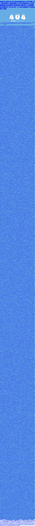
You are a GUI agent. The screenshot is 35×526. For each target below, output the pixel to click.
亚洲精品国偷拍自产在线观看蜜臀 (16, 375)
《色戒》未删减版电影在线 (30, 39)
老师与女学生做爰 (18, 76)
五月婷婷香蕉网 (4, 190)
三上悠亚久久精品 (27, 508)
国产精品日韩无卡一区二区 (17, 308)
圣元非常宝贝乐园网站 (20, 503)
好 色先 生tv (24, 92)
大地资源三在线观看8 (24, 426)
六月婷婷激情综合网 (18, 191)
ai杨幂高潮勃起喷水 (19, 332)
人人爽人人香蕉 (13, 434)
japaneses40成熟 (2, 259)
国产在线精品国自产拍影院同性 (25, 390)
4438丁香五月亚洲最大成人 (16, 473)
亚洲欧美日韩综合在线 (13, 54)
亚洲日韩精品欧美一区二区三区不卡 (24, 222)
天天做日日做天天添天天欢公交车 (28, 45)
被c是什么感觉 (20, 105)
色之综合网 (17, 397)
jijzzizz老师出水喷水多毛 (20, 370)
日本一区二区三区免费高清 (8, 115)
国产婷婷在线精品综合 (15, 174)
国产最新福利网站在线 (28, 160)
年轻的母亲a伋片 (27, 391)
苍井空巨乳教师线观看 (30, 467)
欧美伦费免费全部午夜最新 (22, 68)
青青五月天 (15, 457)
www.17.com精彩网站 (18, 165)
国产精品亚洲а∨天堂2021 (13, 51)
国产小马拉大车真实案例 (9, 500)
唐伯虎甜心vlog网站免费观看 (10, 493)
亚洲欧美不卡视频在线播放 (30, 310)
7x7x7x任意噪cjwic (13, 515)
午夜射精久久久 (8, 109)
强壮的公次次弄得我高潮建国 (26, 375)
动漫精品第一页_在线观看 (8, 240)
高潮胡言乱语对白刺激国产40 (13, 302)
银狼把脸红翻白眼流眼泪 (13, 88)
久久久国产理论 (4, 481)
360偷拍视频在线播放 (31, 119)
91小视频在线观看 (14, 70)
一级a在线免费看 (27, 266)
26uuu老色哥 (14, 49)
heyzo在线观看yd (14, 449)
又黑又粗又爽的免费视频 (28, 118)
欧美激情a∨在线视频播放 (30, 340)
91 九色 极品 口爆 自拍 (30, 243)
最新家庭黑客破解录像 (17, 423)
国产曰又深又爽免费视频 (16, 509)
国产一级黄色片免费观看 (16, 99)
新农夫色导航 (18, 108)
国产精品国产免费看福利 (28, 446)
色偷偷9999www (8, 378)
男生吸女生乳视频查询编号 (24, 318)
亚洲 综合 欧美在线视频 (8, 180)
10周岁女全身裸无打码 (25, 369)
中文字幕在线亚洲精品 (31, 432)
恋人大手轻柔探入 (25, 38)
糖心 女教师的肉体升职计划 (12, 440)
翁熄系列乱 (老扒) (4, 214)
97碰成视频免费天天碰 (23, 81)
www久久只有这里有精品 (21, 411)
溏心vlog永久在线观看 (26, 376)
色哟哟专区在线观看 (31, 65)
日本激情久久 (32, 246)
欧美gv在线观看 (12, 372)
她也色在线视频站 (4, 432)
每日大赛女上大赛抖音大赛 (20, 461)
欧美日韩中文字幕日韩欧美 (16, 129)
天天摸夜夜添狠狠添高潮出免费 (28, 49)
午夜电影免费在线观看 (8, 455)
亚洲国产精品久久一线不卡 (7, 137)
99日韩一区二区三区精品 (26, 299)
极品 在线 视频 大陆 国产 (11, 399)
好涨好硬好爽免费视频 (24, 467)
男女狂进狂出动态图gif (25, 338)
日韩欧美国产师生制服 (13, 268)
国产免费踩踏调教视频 (20, 61)
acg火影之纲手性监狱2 (17, 345)
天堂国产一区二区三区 (20, 394)
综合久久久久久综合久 (20, 470)
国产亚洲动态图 (9, 336)
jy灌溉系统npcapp (21, 422)
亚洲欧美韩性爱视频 (22, 446)
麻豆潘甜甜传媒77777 (10, 385)
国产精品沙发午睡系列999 (6, 65)
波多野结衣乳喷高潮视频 (28, 430)
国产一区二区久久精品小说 (5, 241)
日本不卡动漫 (25, 413)
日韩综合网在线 (32, 401)
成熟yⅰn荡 (20, 297)
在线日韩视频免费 (17, 343)
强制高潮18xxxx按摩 (23, 179)
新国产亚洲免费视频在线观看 (7, 218)
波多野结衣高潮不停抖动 (7, 97)
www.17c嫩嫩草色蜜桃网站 (27, 341)
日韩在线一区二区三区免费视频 (30, 163)
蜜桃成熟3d (7, 357)
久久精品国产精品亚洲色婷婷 (27, 245)
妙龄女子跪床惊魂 (16, 313)
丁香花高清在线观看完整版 (5, 250)
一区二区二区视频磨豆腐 (6, 148)
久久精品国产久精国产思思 (4, 476)
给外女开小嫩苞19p (13, 320)
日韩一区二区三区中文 (18, 133)
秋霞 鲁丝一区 (11, 437)
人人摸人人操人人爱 (8, 445)
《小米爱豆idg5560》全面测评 (18, 325)
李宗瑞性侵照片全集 (18, 381)
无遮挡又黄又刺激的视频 (19, 234)
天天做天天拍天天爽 (21, 471)
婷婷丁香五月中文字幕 (14, 298)
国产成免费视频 (32, 419)
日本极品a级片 (11, 364)
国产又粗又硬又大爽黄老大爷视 (13, 405)
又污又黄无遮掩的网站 (3, 295)
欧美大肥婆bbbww (8, 401)
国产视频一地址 (12, 343)
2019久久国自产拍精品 (9, 441)
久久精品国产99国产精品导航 (14, 446)
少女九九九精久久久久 (23, 84)
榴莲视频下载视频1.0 (19, 240)
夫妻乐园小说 (21, 248)
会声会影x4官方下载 (9, 449)
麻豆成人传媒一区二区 (13, 108)
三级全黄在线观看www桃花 (16, 187)
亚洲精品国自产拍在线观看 (19, 93)
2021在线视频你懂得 (6, 127)
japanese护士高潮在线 (15, 131)
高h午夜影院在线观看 (5, 448)
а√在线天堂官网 (32, 364)
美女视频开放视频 (16, 114)
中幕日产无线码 (14, 157)
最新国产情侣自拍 (24, 183)
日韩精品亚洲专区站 (16, 216)
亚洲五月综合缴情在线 (7, 472)
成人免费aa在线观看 (22, 385)
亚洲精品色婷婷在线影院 (25, 162)
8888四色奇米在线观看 (3, 158)
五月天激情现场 (21, 401)
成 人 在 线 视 (31, 202)
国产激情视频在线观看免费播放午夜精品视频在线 (20, 307)
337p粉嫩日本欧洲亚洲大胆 (26, 325)
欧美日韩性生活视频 (31, 356)
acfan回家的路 (6, 508)
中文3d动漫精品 (28, 484)
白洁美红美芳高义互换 (12, 46)
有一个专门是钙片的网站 (23, 468)
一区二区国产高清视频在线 (8, 471)
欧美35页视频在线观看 (19, 223)
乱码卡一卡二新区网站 (20, 407)
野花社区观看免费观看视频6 (8, 222)
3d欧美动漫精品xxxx (27, 335)
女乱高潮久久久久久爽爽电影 (18, 275)
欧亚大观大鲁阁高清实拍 (21, 126)
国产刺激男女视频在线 (20, 70)
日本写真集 (32, 35)
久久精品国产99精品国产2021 (21, 513)
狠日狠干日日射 (20, 130)
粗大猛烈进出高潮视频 (26, 149)
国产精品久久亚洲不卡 (5, 116)
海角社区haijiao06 (22, 189)
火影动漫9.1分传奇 (7, 313)
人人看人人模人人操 (6, 507)
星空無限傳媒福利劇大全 (23, 373)
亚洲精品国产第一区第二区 (28, 407)
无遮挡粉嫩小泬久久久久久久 (7, 211)
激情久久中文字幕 (10, 337)
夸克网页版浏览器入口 (8, 495)
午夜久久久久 (3, 64)
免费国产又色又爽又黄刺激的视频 (22, 214)
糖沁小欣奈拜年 (5, 98)
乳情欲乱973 (28, 142)
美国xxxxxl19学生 (4, 173)
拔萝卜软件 (28, 121)
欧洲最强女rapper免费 (26, 284)
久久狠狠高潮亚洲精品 (3, 57)
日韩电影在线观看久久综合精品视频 (25, 89)
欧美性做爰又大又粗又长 (15, 33)
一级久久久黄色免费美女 (16, 373)
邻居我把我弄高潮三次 (7, 54)
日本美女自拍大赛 (2, 180)
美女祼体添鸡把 (9, 70)
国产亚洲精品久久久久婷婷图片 (8, 175)
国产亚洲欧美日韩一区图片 (5, 235)
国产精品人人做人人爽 (9, 61)
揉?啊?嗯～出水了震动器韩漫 (10, 191)
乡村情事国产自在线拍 (8, 347)
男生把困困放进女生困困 (23, 206)
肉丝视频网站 (14, 280)
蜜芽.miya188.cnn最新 (15, 253)
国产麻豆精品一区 (31, 308)
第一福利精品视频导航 (7, 439)
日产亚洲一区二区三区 (9, 327)
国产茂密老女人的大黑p (30, 206)
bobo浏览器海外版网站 (18, 270)
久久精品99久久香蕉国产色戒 (6, 456)
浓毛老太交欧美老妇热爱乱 (9, 486)
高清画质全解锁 (17, 492)
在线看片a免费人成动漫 (12, 346)
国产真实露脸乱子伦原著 (13, 456)
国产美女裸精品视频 (21, 374)
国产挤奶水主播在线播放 (16, 432)
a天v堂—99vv (26, 271)
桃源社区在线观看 (18, 46)
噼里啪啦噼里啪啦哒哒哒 (23, 340)
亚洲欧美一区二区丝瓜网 (15, 121)
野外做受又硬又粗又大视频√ (29, 368)
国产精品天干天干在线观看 (19, 399)
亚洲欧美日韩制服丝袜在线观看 (9, 229)
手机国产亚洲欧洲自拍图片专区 (21, 257)
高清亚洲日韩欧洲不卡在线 (14, 389)
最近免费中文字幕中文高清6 (30, 515)
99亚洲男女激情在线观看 (9, 487)
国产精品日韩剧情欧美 (5, 124)
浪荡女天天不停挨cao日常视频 (15, 89)
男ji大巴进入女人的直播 (23, 211)
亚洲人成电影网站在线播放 (13, 241)
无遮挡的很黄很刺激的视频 (27, 348)
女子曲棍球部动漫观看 (30, 309)
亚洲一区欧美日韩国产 (5, 423)
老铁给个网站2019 (15, 126)
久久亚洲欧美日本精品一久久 (18, 284)
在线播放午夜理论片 (21, 282)
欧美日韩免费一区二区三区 (5, 373)
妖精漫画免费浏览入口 (23, 127)
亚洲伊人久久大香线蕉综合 (6, 88)
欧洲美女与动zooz (20, 502)
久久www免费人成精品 (23, 121)
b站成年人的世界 (12, 235)
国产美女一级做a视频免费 (19, 341)
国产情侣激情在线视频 (19, 421)
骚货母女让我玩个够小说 (4, 288)
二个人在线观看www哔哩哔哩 (21, 428)
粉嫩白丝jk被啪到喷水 (23, 494)
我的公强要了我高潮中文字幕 (26, 332)
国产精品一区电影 (24, 165)
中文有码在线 (10, 210)
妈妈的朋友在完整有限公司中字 (5, 159)
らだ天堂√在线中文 (29, 253)
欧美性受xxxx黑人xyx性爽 (12, 197)
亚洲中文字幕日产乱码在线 (5, 125)
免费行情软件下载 (6, 30)
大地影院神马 (20, 162)
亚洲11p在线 (26, 478)
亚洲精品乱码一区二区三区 (29, 435)
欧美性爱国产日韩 (10, 497)
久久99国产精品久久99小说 (17, 384)
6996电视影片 (31, 254)
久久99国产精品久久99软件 (24, 33)
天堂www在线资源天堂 (17, 353)
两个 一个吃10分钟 (13, 146)
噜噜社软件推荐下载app (27, 293)
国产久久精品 (25, 427)
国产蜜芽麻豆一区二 (23, 175)
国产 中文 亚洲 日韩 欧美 (20, 192)
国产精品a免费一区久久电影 (28, 145)
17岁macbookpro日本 (27, 51)
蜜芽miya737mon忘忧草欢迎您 (9, 45)
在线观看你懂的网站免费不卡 (28, 326)
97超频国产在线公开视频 (17, 500)
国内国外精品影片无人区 (5, 277)
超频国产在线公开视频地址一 (21, 443)
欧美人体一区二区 (8, 66)
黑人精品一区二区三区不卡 (24, 99)
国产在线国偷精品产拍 (27, 282)
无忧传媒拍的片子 (11, 256)
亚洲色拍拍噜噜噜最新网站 (14, 62)
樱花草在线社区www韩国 (25, 75)
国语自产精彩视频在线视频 (25, 95)
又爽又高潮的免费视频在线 (24, 438)
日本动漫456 (30, 346)
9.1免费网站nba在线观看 (7, 297)
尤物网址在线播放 (10, 91)
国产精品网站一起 (4, 131)
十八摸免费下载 (22, 430)
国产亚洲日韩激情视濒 (11, 116)
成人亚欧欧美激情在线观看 (20, 519)
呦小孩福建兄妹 (23, 213)
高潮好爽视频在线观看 (25, 158)
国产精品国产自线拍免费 (7, 367)
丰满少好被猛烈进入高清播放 (15, 329)
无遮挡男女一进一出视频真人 (21, 400)
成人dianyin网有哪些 (17, 185)
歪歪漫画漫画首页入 (7, 105)
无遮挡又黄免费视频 (11, 284)
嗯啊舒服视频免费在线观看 (31, 521)
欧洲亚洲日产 (12, 151)
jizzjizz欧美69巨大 (14, 210)
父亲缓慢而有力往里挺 (19, 321)
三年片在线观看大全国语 (8, 82)
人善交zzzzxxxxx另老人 (24, 108)
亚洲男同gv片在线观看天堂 (21, 302)
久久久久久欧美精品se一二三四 (25, 87)
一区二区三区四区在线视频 (18, 489)
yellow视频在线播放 (31, 330)
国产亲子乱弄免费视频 (8, 352)
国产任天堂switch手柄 (10, 480)
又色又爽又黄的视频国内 (26, 319)
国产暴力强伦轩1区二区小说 (11, 57)
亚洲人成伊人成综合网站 (7, 243)
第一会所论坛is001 (10, 369)
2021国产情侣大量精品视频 (16, 132)
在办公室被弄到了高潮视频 (26, 504)
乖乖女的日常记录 (19, 488)
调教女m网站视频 (26, 27)
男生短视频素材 (22, 453)
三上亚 (5, 191)
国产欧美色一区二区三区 (26, 105)
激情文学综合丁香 (12, 159)
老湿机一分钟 (20, 466)
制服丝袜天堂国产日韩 (3, 196)
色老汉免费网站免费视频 (8, 147)
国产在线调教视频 (8, 407)
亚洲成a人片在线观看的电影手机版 (24, 202)
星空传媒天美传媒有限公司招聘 (26, 392)
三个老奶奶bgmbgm (20, 352)
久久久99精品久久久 (31, 271)
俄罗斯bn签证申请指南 (20, 245)
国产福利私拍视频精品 (3, 40)
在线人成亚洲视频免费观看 (20, 418)
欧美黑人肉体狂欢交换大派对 (11, 324)
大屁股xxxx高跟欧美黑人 (15, 468)
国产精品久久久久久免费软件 (16, 221)
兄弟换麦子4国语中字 (12, 217)
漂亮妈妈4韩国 (21, 299)
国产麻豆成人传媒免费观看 (15, 138)
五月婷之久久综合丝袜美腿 (10, 489)
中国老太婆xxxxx (15, 487)
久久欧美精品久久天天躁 (9, 145)
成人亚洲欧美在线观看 (11, 482)
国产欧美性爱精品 (17, 235)
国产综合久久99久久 (3, 354)
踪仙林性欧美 (33, 392)
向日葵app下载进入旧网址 (8, 411)
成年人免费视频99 (3, 79)
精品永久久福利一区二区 (23, 472)
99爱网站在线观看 (20, 419)
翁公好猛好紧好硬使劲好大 (27, 456)
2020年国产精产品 (17, 481)
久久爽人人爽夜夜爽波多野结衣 (22, 86)
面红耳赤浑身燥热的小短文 (12, 192)
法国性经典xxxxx (10, 432)
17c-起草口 (17, 146)
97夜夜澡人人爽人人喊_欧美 (30, 329)
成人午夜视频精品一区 (30, 156)
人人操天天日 (30, 402)
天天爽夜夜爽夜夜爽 (5, 353)
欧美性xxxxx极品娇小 (29, 77)
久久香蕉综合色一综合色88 (10, 481)
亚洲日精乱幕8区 (27, 357)
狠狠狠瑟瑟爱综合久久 (9, 92)
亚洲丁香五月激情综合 (30, 84)
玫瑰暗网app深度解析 (28, 518)
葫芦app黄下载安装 (2, 167)
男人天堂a (1, 164)
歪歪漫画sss (31, 121)
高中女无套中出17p (10, 169)
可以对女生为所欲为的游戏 (5, 380)
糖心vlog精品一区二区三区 (31, 218)
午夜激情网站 (13, 378)
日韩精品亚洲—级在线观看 (16, 429)
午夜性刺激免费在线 (30, 104)
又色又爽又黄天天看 (6, 505)
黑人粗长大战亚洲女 (30, 427)
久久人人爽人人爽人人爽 (29, 114)
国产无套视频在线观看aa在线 (5, 303)
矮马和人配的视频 (16, 494)
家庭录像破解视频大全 (12, 28)
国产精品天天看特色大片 (9, 189)
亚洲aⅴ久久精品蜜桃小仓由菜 (30, 170)
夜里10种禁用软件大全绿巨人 (12, 516)
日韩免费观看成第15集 (30, 212)
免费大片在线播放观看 (3, 207)
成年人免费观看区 (15, 327)
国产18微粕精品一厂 (26, 135)
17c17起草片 (29, 28)
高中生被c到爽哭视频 (27, 401)
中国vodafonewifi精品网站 (4, 67)
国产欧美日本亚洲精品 (25, 78)
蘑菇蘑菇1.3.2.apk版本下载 (15, 32)
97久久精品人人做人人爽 (9, 64)
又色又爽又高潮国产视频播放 (9, 262)
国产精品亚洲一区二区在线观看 (17, 152)
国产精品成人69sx (6, 249)
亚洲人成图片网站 (7, 329)
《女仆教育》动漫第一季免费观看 (28, 102)
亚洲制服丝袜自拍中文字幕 (10, 48)
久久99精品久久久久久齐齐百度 (29, 273)
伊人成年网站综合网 (28, 251)
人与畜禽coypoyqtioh (10, 325)
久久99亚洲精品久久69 (7, 450)
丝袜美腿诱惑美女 (3, 473)
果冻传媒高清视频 (28, 141)
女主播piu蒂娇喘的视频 (10, 477)
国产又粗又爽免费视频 (4, 325)
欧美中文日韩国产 (12, 223)
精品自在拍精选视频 (9, 429)
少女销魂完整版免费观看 (12, 521)
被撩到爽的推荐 (15, 369)
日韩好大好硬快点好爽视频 (23, 292)
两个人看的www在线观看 (10, 246)
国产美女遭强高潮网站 (22, 201)
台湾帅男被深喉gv (19, 521)
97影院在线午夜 (11, 37)
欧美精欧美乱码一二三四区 (30, 428)
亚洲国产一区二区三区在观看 (27, 363)
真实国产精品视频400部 (22, 313)
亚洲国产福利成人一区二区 (17, 262)
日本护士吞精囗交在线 (29, 495)
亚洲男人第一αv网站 (29, 281)
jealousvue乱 (28, 186)
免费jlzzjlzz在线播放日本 (18, 226)
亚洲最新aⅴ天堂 (12, 148)
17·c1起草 (27, 174)
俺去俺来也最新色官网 (10, 185)
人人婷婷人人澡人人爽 (18, 56)
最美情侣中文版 (28, 67)
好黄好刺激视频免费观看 (18, 295)
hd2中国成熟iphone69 (6, 183)
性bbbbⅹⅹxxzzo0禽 (31, 383)
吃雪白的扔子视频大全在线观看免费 (6, 502)
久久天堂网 (26, 519)
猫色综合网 (8, 237)
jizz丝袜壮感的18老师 (31, 338)
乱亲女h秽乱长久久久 (30, 429)
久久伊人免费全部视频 (29, 300)
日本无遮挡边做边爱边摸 (7, 138)
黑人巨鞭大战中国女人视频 (5, 68)
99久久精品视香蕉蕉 (11, 208)
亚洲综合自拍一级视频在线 (8, 228)
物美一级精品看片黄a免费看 (18, 363)
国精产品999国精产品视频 (25, 372)
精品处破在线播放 (5, 278)
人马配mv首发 (30, 311)
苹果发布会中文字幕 (17, 208)
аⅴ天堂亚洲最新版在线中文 (7, 351)
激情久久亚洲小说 (2, 487)
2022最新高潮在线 (26, 197)
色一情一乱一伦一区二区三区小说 (15, 65)
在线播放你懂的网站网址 (10, 383)
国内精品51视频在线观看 (7, 320)
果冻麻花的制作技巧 (24, 56)
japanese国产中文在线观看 (27, 146)
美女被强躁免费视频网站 (22, 67)
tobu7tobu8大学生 (25, 516)
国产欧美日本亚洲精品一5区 (28, 303)
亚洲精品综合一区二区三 (21, 35)
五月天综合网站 (9, 131)
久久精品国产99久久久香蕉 (11, 492)
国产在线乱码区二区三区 (9, 299)
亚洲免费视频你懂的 (4, 336)
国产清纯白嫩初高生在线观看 (11, 341)
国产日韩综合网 (6, 201)
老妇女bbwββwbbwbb (24, 345)
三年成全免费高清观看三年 (30, 216)
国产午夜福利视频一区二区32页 (24, 486)
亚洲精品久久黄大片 (19, 319)
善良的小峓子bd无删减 (29, 126)
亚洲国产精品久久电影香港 (17, 386)
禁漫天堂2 (29, 416)
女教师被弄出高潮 (5, 29)
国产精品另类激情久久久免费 (6, 89)
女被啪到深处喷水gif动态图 (27, 219)
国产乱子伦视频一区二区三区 (26, 200)
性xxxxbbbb (27, 313)
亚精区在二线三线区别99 (19, 427)
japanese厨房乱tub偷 (31, 100)
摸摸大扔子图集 (19, 495)
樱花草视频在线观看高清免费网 (18, 229)
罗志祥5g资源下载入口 (16, 207)
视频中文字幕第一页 (12, 113)
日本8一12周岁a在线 (8, 340)
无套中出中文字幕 (15, 266)
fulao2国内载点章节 (20, 456)
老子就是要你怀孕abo (21, 493)
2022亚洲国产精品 (18, 459)
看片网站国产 (2, 331)
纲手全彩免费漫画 (16, 37)
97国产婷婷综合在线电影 (8, 187)
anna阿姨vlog (30, 477)
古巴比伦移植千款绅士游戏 (9, 460)
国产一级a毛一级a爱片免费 (18, 482)
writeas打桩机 (25, 510)
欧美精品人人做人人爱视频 (12, 143)
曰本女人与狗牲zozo (8, 348)
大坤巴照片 (2, 363)
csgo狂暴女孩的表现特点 (18, 113)
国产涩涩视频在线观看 (14, 106)
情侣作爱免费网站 (6, 256)
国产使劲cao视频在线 (5, 60)
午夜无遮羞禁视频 (9, 190)
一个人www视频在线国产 (7, 174)
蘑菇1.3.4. (24, 142)
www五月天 (32, 399)
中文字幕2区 (30, 511)
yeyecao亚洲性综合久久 (5, 273)
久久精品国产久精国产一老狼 (24, 481)
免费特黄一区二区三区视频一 (15, 297)
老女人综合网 (12, 272)
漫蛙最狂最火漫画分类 (25, 272)
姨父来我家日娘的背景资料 (20, 49)
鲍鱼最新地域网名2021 (11, 288)
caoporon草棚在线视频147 (16, 175)
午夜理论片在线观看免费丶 (6, 223)
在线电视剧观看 (29, 168)
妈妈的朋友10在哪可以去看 (24, 129)
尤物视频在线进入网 (9, 400)
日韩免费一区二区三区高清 (6, 326)
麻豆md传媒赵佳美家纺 (17, 203)
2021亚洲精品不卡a (32, 488)
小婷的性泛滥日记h (9, 132)
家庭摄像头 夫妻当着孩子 (15, 367)
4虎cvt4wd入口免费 (21, 232)
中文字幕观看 (17, 511)
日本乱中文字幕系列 (17, 444)
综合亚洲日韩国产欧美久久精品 (25, 396)
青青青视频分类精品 (13, 315)
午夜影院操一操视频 (13, 439)
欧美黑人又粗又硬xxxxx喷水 (28, 64)
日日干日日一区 (17, 48)
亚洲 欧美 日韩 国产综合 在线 (30, 259)
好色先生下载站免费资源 (28, 167)
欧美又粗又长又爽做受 (5, 71)
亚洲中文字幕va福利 (12, 289)
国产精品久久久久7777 (19, 289)
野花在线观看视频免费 (21, 88)
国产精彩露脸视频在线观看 (6, 205)
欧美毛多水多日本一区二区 (22, 483)
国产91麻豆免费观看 (25, 316)
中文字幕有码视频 (13, 418)
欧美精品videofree (26, 70)
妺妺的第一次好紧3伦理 (25, 488)
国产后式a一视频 (16, 136)
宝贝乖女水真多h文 (30, 191)
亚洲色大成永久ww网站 (3, 370)
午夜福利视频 (29, 221)
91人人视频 (22, 499)
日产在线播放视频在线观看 (14, 265)
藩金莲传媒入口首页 (24, 381)
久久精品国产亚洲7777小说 (6, 264)
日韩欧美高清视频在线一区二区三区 (16, 75)
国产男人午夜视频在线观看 (13, 498)
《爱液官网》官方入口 (13, 519)
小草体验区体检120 (18, 159)
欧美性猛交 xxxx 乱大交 (29, 459)
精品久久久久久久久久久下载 (15, 472)
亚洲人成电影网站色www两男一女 (8, 457)
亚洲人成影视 (18, 84)
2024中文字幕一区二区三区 (29, 106)
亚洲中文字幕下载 (24, 226)
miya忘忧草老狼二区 (6, 84)
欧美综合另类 (19, 160)
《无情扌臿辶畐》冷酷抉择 (5, 108)
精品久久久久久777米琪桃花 (6, 178)
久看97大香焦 (7, 142)
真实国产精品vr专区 (12, 238)
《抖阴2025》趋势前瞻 (3, 56)
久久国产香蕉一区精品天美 (8, 221)
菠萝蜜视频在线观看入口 (23, 492)
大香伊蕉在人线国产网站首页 (8, 99)
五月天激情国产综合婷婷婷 (26, 476)
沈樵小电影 (4, 500)
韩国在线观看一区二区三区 (31, 345)
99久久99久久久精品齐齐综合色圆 (9, 368)
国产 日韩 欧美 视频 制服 (23, 48)
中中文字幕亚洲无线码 (10, 196)
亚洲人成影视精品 (4, 308)
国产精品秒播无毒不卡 (13, 503)
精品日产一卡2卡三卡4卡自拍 (29, 513)
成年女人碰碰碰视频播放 (22, 417)
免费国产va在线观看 (15, 228)
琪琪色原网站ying (18, 28)
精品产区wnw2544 (20, 261)
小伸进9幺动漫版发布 (21, 241)
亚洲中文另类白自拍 (22, 140)
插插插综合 (25, 502)
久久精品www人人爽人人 (14, 330)
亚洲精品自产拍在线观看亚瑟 (23, 180)
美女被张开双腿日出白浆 (28, 60)
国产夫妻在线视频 (29, 48)
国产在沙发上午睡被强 (17, 119)
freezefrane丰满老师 (18, 116)
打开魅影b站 (2, 433)
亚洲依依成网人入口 (14, 352)
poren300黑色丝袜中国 (3, 272)
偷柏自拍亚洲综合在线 (25, 475)
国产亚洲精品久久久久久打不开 (21, 156)
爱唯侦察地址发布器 (27, 192)
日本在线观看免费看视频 (15, 336)
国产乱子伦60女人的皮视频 (7, 164)
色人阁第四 (13, 186)
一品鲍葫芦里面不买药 (31, 381)
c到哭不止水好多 (30, 99)
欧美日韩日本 (24, 495)
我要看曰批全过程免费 (11, 524)
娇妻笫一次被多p (3, 154)
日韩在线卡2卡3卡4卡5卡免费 (16, 163)
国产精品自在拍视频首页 (24, 230)
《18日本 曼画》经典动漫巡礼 (23, 331)
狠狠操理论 (1, 439)
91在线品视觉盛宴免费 (5, 283)
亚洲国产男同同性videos (13, 303)
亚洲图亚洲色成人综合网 (27, 365)
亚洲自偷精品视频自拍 (28, 172)
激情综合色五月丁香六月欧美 (10, 167)
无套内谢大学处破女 (11, 499)
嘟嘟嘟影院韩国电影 (17, 402)
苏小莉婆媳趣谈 (3, 111)
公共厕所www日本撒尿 (17, 151)
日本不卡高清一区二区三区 (6, 257)
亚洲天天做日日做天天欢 (17, 43)
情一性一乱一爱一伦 (14, 445)
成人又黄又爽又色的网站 (6, 413)
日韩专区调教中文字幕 (27, 136)
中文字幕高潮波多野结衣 (20, 303)
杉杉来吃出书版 (4, 109)
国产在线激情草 (26, 147)
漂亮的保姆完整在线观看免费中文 (24, 94)
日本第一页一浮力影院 (13, 443)
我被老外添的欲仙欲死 (16, 354)
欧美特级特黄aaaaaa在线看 (20, 197)
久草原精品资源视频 (16, 385)
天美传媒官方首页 (6, 461)
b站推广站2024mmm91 (30, 450)
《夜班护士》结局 (4, 477)
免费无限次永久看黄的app (10, 213)
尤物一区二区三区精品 (31, 316)
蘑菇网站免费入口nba (9, 95)
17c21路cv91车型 (20, 178)
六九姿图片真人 (26, 330)
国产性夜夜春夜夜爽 (21, 228)
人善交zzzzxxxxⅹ (21, 451)
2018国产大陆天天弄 (22, 37)
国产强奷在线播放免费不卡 (18, 250)
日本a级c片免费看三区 (16, 72)
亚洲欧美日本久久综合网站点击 (21, 168)
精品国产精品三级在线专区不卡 (12, 120)
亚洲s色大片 (18, 143)
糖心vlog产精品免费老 (31, 38)
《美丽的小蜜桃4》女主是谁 (18, 110)
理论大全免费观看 (22, 118)
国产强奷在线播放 (17, 73)
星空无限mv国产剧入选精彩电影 (10, 239)
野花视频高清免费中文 (11, 133)
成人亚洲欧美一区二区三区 (31, 211)
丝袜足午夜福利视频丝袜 (22, 281)
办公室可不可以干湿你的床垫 (17, 392)
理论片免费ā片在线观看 (17, 213)
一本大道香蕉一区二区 (3, 212)
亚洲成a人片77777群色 (16, 196)
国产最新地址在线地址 (15, 465)
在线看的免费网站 (10, 365)
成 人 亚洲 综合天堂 (23, 173)
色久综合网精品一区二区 (11, 93)
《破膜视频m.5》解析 (8, 434)
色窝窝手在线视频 (27, 35)
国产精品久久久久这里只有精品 (21, 294)
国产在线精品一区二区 (5, 335)
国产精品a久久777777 (14, 251)
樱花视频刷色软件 (19, 157)
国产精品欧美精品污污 (12, 184)
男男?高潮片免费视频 (25, 250)
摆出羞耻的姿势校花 (18, 256)
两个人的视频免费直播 (8, 59)
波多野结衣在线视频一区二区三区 (11, 478)
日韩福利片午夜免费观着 (21, 266)
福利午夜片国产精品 (9, 426)
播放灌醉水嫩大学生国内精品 (26, 176)
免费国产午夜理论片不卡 (12, 219)
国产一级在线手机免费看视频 (6, 75)
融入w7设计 (15, 365)
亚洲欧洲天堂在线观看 (22, 216)
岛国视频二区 (5, 524)
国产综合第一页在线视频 (23, 72)
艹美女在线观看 (6, 38)
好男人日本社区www (25, 55)
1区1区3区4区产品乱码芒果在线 (8, 433)
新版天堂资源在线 (4, 170)
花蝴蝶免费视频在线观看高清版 (6, 322)
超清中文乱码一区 (22, 484)
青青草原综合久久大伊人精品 (22, 199)
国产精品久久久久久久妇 (18, 200)
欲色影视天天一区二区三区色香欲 (19, 304)
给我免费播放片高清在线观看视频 (25, 143)
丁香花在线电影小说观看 (6, 518)
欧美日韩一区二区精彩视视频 (4, 102)
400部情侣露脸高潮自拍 (22, 122)
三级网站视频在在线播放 (5, 521)
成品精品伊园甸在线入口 (27, 471)
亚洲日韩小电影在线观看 (4, 133)
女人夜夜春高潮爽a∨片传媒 (30, 491)
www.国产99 (21, 335)
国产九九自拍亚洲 (27, 103)
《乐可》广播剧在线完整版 (10, 275)
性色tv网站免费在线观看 (3, 435)
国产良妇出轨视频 (5, 440)
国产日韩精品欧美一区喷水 (13, 412)
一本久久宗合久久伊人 (31, 195)
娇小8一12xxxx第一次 (5, 52)
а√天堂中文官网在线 (30, 183)
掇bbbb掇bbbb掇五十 (9, 121)
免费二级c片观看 (29, 405)
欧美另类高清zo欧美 (9, 484)
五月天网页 (3, 483)
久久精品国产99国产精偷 (14, 450)
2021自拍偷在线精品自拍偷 (18, 50)
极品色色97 (10, 373)
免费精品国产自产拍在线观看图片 (27, 120)
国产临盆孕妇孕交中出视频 (14, 300)
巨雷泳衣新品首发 (25, 100)
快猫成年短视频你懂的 (23, 276)
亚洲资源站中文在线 (31, 291)
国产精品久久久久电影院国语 (23, 460)
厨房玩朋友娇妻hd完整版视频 (14, 395)
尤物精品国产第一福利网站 (11, 234)
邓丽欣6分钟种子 (14, 245)
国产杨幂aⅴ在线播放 (28, 380)
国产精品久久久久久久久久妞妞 (20, 30)
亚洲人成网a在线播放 (6, 364)
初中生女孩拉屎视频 (27, 370)
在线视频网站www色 (13, 84)
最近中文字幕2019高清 (5, 422)
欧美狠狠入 (24, 457)
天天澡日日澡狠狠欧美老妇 (24, 337)
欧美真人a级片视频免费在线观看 (11, 379)
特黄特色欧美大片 (26, 229)
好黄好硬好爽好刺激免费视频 (26, 464)
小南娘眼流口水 (18, 434)
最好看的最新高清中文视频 (10, 119)
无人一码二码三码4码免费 (28, 498)
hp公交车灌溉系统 (21, 293)
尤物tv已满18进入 (25, 111)
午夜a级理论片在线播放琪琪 (18, 272)
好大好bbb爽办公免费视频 (15, 190)
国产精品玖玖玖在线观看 (15, 430)
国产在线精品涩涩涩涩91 (7, 465)
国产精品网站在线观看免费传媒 (18, 233)
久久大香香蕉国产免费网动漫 (16, 81)
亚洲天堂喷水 (3, 95)
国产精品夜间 (22, 511)
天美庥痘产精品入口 (30, 81)
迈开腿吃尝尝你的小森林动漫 (12, 160)
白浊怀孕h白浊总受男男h (3, 120)
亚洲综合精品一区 (31, 233)
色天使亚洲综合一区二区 (21, 194)
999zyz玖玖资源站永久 (27, 399)
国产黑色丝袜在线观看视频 (20, 271)
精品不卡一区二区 (7, 470)
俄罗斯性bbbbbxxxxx (23, 235)
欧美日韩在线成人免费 (9, 83)
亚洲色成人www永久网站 (11, 310)
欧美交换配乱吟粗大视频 (20, 283)
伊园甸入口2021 (11, 71)
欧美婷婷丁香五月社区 (7, 416)
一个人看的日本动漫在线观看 (28, 34)
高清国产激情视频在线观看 (6, 224)
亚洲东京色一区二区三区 (14, 374)
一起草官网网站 (14, 77)
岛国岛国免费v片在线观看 (8, 509)
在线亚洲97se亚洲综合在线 (7, 199)
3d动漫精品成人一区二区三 (4, 516)
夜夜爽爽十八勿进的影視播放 (24, 154)
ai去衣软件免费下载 (8, 163)
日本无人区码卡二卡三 (20, 125)
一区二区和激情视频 (27, 493)
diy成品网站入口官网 (9, 55)
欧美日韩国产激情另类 (4, 482)
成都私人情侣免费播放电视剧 (11, 181)
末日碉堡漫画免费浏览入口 (12, 283)
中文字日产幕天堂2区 (5, 345)
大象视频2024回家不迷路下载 (14, 68)
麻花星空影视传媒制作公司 (11, 356)
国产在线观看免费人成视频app (18, 102)
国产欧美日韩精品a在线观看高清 (21, 286)
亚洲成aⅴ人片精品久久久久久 (16, 95)
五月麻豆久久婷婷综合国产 (13, 273)
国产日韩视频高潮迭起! (3, 402)
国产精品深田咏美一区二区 (24, 497)
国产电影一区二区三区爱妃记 (12, 156)
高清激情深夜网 (25, 322)
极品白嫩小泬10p (12, 200)
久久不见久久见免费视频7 (16, 455)
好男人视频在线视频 (14, 176)
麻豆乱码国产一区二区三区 (7, 342)
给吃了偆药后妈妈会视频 (27, 181)
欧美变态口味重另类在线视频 (29, 232)
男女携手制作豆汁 (31, 133)
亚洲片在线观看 (29, 292)
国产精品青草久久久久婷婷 (28, 82)
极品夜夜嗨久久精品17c (3, 165)
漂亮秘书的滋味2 (21, 136)
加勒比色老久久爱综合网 (28, 395)
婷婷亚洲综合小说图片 (27, 439)
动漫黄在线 (21, 100)
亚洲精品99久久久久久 (10, 260)
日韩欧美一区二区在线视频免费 (22, 109)
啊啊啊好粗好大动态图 (30, 257)
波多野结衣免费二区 (4, 421)
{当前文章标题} (5, 24)
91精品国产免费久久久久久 (20, 507)
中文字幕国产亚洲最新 (21, 342)
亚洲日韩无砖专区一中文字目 (22, 405)
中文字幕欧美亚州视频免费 (15, 211)
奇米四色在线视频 (20, 348)
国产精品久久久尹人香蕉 (30, 72)
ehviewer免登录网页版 (27, 29)
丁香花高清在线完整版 (14, 282)
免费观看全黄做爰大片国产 (27, 255)
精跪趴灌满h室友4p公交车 (5, 238)
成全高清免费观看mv (28, 374)
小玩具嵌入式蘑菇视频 (19, 255)
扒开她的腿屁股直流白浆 (12, 448)
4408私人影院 (32, 493)
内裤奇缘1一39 (27, 131)
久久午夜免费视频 (25, 249)
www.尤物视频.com (9, 430)
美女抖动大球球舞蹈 (22, 329)
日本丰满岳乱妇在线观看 (20, 439)
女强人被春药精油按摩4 (7, 459)
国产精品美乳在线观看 (13, 470)
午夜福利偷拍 (21, 413)
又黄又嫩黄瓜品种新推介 (15, 222)
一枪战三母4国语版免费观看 (12, 230)
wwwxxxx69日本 (2, 498)
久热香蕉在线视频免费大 (24, 416)
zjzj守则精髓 (12, 408)
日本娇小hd (23, 83)
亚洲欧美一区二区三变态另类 (23, 66)
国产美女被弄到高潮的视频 (28, 239)
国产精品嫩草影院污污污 (16, 82)
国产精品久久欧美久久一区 (23, 349)
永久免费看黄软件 (31, 423)
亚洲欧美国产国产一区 (23, 184)
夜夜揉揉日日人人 (23, 310)
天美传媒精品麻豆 (28, 227)
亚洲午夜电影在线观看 (15, 202)
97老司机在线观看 (6, 314)
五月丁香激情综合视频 (30, 524)
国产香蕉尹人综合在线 (28, 83)
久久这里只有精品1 (16, 362)
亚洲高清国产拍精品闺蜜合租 (11, 427)
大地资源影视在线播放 (7, 406)
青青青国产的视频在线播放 (18, 78)
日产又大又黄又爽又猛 (21, 406)
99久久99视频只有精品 (16, 337)
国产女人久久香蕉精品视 (24, 423)
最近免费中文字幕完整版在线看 (5, 515)
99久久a (28, 331)
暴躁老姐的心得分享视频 (10, 402)
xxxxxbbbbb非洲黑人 (14, 351)
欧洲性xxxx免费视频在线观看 (19, 45)
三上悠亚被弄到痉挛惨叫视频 (26, 50)
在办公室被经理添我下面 (28, 462)
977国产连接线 (2, 416)
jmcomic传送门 (14, 397)
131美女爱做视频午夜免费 (28, 453)
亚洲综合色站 (6, 192)
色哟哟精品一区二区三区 (27, 268)
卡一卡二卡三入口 (26, 57)
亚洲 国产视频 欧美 (6, 412)
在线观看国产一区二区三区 (30, 184)
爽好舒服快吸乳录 (13, 424)
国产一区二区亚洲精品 (24, 98)
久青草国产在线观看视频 (25, 466)
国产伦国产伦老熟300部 (16, 92)
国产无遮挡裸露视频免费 (21, 327)
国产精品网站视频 (21, 64)
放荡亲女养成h (23, 368)
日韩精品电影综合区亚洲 (24, 151)
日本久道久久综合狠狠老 (16, 276)
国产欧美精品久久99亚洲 (26, 157)
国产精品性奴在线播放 (29, 201)
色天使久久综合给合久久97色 (8, 417)
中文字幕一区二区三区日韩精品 (21, 305)
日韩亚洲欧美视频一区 (30, 175)
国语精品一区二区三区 (17, 87)
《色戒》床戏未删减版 (8, 525)
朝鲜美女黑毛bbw (6, 184)
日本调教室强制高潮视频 (12, 380)
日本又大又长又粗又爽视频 (15, 491)
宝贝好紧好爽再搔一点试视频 (26, 270)
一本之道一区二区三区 (8, 172)
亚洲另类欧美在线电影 (24, 514)
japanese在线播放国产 (26, 217)
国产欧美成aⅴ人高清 (14, 286)
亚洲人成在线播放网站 (5, 143)
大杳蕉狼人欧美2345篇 (19, 322)
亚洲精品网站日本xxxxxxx (16, 453)
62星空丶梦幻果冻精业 (25, 133)
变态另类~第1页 (8, 424)
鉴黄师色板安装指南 (29, 286)
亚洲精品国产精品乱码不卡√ (26, 364)
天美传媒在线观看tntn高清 (10, 79)
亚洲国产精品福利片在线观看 (21, 170)
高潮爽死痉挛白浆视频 (7, 146)
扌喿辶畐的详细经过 (19, 476)
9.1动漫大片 (11, 313)
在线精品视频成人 (19, 176)
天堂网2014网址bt (11, 124)
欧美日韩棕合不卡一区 (19, 356)
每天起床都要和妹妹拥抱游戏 (21, 44)
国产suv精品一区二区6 (7, 176)
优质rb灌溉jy (6, 91)
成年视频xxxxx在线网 (16, 433)
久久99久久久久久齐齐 (14, 97)
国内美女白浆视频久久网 (12, 454)
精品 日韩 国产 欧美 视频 (24, 224)
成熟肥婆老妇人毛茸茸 (12, 505)
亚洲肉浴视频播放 (11, 136)
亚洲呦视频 (15, 466)
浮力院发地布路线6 (25, 238)
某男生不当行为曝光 (11, 201)
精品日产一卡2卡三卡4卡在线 (28, 41)
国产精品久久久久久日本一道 (30, 164)
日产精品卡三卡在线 (7, 122)
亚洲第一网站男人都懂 (24, 28)
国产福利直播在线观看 (20, 365)
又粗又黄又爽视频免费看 (11, 291)
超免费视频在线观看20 (8, 202)
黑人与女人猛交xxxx (14, 137)
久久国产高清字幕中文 (27, 440)
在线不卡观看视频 (25, 52)
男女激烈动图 (8, 311)
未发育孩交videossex (8, 32)
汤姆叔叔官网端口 (4, 118)
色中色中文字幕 (21, 362)
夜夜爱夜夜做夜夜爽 (24, 159)
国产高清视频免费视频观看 (9, 152)
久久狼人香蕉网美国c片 (7, 462)
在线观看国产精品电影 (27, 125)
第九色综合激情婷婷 (9, 34)
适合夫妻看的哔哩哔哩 (21, 172)
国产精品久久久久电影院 (23, 444)
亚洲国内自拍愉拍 (2, 219)
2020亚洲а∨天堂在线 (25, 287)
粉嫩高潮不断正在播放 (22, 114)
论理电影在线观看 (31, 152)
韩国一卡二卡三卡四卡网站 (5, 293)
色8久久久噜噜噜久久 (15, 417)
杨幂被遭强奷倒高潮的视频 (13, 277)
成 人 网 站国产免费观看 (30, 91)
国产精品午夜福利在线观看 (14, 331)
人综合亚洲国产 (21, 34)
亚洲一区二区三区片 (15, 180)
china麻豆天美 (20, 137)
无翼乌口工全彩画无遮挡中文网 (20, 518)
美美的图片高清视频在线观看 (21, 227)
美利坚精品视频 (15, 145)
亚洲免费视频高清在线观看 (15, 391)
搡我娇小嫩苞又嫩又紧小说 (18, 111)
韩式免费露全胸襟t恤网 (6, 513)
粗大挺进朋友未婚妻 (27, 265)
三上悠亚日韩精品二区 (3, 385)
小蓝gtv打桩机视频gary (30, 109)
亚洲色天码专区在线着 (10, 464)
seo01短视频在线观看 (10, 110)
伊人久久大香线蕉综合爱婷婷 (30, 465)
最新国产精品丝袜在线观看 (19, 288)
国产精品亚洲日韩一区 (7, 251)
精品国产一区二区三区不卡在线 (24, 455)
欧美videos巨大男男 (15, 299)
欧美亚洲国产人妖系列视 (4, 197)
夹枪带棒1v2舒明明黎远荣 (4, 270)
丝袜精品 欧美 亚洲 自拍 (22, 237)
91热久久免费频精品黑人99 (20, 478)
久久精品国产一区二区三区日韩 (16, 338)
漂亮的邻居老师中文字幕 (21, 210)
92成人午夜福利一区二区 (30, 408)
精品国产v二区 (29, 358)
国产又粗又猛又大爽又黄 (10, 466)
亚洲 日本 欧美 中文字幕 (14, 406)
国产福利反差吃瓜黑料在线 (11, 56)
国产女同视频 (7, 405)
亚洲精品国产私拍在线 (16, 292)
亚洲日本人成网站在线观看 (27, 248)
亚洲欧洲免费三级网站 (4, 332)
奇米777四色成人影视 (5, 194)
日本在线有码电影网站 (16, 441)
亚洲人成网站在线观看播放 (12, 508)
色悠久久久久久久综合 (5, 321)
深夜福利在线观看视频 (27, 449)
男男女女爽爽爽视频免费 (17, 383)
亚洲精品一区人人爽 (30, 509)
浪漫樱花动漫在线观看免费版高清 (26, 76)
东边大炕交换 (14, 271)
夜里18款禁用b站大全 (12, 381)
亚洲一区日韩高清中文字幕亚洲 (10, 511)
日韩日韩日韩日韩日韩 (19, 212)
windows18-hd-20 (24, 521)
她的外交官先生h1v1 (30, 492)
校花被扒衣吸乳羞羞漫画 (31, 260)
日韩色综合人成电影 (15, 483)
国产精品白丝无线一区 (17, 91)
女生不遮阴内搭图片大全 (14, 199)
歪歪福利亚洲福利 (17, 310)
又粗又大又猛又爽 (6, 28)
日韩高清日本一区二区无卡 (22, 300)
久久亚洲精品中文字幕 (31, 56)
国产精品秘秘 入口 (30, 337)
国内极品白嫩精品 (31, 384)
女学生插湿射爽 (16, 167)
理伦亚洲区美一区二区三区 (4, 73)
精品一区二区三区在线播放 (26, 240)
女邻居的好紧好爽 (22, 347)
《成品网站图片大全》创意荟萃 (19, 239)
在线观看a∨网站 (9, 438)
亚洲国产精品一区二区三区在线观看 (26, 116)
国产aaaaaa (8, 272)
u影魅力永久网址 (6, 302)
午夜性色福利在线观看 (9, 354)
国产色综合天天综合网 (4, 337)
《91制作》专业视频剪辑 (10, 514)
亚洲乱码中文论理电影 (12, 321)
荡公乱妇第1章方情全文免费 (19, 378)
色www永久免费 (14, 61)
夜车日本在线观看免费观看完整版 (14, 127)
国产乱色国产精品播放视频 (22, 450)
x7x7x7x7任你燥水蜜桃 (26, 113)
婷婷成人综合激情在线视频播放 (12, 214)
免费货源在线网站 (19, 120)
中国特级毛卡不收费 (11, 467)
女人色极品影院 (21, 367)
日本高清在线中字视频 (30, 510)
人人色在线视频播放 (15, 60)
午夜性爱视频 (25, 186)
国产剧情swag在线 (9, 468)
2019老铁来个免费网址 (21, 115)
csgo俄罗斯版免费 (28, 122)
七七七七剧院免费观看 (3, 466)
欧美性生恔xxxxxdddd (30, 349)
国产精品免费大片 (9, 473)
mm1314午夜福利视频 (3, 491)
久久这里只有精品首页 (14, 342)
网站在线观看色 (6, 136)
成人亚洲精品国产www (16, 153)
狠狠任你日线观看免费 (12, 30)
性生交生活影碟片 (24, 487)
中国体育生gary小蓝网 (27, 304)
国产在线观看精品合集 (19, 424)
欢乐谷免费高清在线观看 (28, 385)
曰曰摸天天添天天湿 (13, 510)
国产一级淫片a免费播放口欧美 (26, 297)
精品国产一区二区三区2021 (22, 465)
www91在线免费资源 (24, 358)
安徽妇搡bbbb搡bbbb (20, 254)
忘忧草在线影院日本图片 (10, 444)
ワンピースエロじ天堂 (9, 309)
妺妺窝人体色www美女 (20, 41)
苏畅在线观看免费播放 (3, 522)
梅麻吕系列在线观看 (10, 384)
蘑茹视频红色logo (29, 483)
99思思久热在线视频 (16, 486)
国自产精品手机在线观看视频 (27, 288)
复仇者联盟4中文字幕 (21, 145)
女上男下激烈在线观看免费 (25, 246)
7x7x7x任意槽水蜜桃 (29, 443)
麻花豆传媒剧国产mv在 (5, 76)
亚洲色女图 (7, 219)
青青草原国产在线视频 (11, 73)
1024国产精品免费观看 (23, 185)
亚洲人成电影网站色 (29, 264)
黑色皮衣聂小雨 (25, 311)
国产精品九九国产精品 (30, 62)
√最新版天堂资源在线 (31, 497)
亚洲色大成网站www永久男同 (8, 216)
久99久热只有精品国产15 (7, 375)
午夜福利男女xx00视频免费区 (19, 57)
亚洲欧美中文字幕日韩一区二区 (27, 275)
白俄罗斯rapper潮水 (25, 234)
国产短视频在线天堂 (24, 434)
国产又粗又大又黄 (6, 27)
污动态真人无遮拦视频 (10, 173)
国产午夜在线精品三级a (13, 149)
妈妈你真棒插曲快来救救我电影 (21, 298)
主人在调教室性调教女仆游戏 (30, 353)
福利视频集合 (9, 286)
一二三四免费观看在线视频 (21, 54)
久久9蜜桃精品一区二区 (7, 403)
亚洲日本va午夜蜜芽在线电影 (4, 346)
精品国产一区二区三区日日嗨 (5, 227)
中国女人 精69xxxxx (31, 475)
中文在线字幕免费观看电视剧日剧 (12, 170)
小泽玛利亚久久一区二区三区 (10, 316)
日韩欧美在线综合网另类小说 (18, 408)
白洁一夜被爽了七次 (26, 421)
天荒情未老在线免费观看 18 (29, 30)
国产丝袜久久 (9, 370)
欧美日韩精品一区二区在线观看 (6, 394)
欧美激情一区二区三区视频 (9, 87)
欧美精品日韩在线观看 (3, 132)
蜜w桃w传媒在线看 (14, 103)
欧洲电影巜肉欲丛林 (11, 278)
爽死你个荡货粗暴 (20, 445)
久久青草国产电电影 (10, 207)
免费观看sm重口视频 (27, 499)
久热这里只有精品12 (28, 210)
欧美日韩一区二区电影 (28, 412)
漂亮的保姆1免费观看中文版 (11, 165)
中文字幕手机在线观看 (4, 520)
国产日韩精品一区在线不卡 (8, 49)
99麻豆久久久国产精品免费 (14, 130)
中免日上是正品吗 (11, 102)
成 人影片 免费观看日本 (16, 179)
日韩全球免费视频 (23, 437)
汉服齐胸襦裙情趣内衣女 (6, 395)
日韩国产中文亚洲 (8, 282)
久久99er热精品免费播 (17, 260)
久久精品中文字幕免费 (25, 383)
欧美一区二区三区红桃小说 (24, 73)
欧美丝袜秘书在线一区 (3, 70)
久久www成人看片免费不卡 (24, 207)
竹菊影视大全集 (3, 239)
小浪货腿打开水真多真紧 (22, 174)
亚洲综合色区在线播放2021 (30, 92)
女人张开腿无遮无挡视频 (17, 504)
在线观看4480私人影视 (7, 300)
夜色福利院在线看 (18, 291)
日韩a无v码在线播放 (25, 40)
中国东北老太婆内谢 (17, 499)
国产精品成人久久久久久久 (9, 203)
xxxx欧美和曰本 (14, 147)
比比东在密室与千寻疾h (5, 51)
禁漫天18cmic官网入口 (23, 91)
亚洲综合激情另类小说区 (12, 461)
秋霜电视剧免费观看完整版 (13, 419)
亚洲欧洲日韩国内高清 (27, 97)
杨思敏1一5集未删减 (20, 457)
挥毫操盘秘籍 (7, 217)
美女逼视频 (12, 164)
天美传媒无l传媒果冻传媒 (22, 39)
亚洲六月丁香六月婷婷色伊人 (16, 426)
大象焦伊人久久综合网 (17, 368)
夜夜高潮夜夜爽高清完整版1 (12, 488)
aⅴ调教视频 (8, 343)
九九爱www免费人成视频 (20, 27)
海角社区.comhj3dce (26, 505)
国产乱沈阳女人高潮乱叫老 (14, 105)
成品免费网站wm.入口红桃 (6, 106)
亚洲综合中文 (24, 262)
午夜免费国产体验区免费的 (10, 43)
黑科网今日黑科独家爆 (10, 114)
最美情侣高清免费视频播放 (14, 326)
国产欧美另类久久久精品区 (12, 332)
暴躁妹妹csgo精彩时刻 (27, 352)
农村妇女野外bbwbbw (15, 348)
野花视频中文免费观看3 (23, 309)
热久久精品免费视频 (9, 33)
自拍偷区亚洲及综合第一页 (9, 392)
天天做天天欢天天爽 (24, 221)
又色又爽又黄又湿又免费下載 (18, 71)
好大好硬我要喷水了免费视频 (12, 248)
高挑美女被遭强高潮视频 (29, 389)
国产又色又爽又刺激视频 (26, 289)
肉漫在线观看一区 (14, 141)
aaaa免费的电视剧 (23, 353)
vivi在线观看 (19, 369)
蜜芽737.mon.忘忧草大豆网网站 (6, 319)
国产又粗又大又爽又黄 (17, 169)
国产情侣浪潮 (19, 230)
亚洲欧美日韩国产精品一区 (22, 253)
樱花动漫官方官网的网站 (9, 153)
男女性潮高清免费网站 (4, 135)
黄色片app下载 (7, 498)
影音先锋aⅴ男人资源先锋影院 (25, 203)
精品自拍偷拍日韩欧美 (14, 168)
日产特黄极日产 (12, 224)
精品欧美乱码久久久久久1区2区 (27, 71)
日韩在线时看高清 (27, 320)
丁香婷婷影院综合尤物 (12, 270)
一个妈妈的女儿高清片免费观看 (9, 304)
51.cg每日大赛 (8, 491)
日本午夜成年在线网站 (8, 129)
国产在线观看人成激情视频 (4, 365)
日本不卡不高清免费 (18, 224)
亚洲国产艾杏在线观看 (20, 449)
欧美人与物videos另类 (25, 244)
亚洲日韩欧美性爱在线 (8, 141)
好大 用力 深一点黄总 (32, 224)
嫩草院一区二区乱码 (12, 314)
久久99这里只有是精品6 (19, 135)
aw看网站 (32, 168)
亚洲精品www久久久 (5, 376)
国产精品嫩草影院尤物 (6, 149)
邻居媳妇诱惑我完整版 (14, 172)
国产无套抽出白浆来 (14, 394)
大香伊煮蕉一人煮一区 (8, 195)
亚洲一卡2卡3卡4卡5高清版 (24, 278)
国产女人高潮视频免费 (14, 162)
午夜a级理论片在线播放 (28, 37)
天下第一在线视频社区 (19, 287)
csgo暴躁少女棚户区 (3, 309)
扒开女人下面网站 (21, 265)
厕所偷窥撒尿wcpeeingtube (20, 320)
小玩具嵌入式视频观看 (25, 314)
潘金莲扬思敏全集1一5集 (24, 65)
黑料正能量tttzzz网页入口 (4, 437)
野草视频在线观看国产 (13, 183)
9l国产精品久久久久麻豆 (24, 195)
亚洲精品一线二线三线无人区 (26, 137)
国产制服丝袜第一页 (22, 336)
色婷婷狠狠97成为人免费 (8, 104)
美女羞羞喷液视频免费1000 (4, 399)
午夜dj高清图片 (10, 362)
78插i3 (11, 186)
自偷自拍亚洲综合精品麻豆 (11, 118)
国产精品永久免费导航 (10, 39)
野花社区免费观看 (15, 115)
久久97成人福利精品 (32, 486)
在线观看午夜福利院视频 (30, 359)
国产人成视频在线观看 (25, 489)
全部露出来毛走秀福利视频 (30, 127)
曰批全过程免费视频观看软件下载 (14, 422)
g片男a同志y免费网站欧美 (28, 54)
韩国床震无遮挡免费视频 (23, 104)
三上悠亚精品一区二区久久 (4, 497)
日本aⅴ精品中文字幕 (17, 467)
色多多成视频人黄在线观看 (15, 403)
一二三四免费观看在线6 (27, 93)
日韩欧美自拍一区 (17, 267)
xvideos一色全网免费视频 (29, 386)
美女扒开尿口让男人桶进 (8, 483)
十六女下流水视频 (12, 287)
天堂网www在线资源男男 (25, 384)
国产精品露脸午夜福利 (14, 254)
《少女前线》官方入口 (24, 260)
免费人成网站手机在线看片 (12, 52)
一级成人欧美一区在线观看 (24, 132)
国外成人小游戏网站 (25, 46)
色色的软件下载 (5, 210)
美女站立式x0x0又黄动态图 (28, 418)
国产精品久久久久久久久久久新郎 (13, 67)
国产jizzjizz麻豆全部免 (11, 98)
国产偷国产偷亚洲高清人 (17, 480)
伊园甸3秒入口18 (8, 410)
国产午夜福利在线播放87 (17, 396)
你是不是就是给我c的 (25, 110)
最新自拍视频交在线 (9, 338)
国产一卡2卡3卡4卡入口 (7, 298)
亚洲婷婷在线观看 (32, 131)
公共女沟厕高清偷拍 (7, 140)
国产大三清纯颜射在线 (22, 410)
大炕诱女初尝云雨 (6, 519)
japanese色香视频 (24, 524)
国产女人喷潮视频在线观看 (24, 432)
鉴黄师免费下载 (22, 82)
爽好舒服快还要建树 (7, 446)
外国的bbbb (22, 160)
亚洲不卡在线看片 (22, 435)
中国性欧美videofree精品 (13, 205)
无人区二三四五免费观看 (3, 234)
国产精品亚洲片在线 (30, 148)
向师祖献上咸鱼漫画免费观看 (9, 259)
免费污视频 (11, 451)
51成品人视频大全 (6, 289)
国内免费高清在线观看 (19, 142)
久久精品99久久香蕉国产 (15, 218)
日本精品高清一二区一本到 (28, 503)
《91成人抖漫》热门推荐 (24, 267)
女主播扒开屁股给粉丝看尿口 (24, 138)
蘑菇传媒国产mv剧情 (31, 369)
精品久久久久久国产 (14, 40)
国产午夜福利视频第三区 (18, 372)
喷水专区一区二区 (10, 335)
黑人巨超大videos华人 (8, 77)
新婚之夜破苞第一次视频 (4, 230)
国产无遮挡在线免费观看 (17, 259)
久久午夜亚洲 (2, 99)
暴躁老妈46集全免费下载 (4, 362)
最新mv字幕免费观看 (28, 410)
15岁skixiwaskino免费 (17, 173)
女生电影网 (24, 515)
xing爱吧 (16, 261)
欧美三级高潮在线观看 (16, 154)
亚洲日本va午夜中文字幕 (20, 440)
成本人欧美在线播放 (4, 266)
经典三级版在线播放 (14, 305)
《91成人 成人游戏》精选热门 (11, 212)
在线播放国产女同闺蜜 (13, 507)
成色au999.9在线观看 (27, 461)
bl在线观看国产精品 (21, 330)
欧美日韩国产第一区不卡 (7, 245)
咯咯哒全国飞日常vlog (31, 159)
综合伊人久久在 (4, 480)
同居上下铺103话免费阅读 (14, 178)
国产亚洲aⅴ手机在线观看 (27, 261)
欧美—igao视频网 (30, 111)
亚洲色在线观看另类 (22, 167)
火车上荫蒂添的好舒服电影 (5, 186)
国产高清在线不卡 (24, 324)
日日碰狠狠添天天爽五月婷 (24, 169)
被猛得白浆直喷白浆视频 (11, 29)
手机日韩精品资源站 (23, 343)
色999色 (21, 92)
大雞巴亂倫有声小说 (21, 326)
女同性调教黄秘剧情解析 (17, 246)
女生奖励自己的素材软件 (28, 347)
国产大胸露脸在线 (13, 370)
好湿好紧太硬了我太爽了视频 (4, 44)
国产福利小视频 (32, 157)
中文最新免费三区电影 (11, 475)
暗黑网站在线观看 (3, 316)
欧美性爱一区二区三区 (27, 470)
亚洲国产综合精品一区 (16, 189)
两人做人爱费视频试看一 (28, 194)
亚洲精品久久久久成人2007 (16, 484)
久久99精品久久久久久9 (27, 367)
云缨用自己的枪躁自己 (13, 142)
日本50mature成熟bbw (32, 438)
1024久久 (9, 330)
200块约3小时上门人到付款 (18, 244)
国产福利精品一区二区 (15, 502)
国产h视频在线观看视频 (31, 43)
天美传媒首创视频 (15, 64)
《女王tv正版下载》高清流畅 (15, 340)
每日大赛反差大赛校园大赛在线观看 (25, 433)
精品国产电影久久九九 (24, 191)
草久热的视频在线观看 (3, 341)
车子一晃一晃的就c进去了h (21, 412)
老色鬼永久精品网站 (15, 411)
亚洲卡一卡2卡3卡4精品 (24, 280)
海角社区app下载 (23, 386)
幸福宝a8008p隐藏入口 (14, 109)
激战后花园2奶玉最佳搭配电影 (25, 480)
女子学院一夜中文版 (25, 43)
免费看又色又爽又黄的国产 (8, 276)
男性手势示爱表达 (32, 178)
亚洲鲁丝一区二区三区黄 (4, 156)
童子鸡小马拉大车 (12, 518)
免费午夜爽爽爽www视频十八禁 (29, 351)
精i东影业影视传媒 (11, 249)
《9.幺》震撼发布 (19, 40)
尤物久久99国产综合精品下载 (30, 294)
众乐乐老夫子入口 (22, 163)
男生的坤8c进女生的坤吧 (6, 62)
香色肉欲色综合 (4, 237)
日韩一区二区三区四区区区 (24, 441)
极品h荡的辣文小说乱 (20, 149)
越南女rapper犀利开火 (22, 391)
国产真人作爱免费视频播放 (15, 243)
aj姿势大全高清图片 (25, 346)
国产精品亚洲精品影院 (17, 124)
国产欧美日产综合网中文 (26, 321)
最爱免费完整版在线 (26, 362)
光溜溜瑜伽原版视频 (6, 294)
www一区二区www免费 (6, 130)
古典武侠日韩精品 (9, 358)
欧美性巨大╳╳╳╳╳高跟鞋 (9, 50)
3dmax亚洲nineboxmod (21, 60)
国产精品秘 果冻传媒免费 (15, 347)
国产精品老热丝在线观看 (6, 318)
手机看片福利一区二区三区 (22, 264)
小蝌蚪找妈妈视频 (10, 353)
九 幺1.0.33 (30, 174)
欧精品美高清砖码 (16, 460)
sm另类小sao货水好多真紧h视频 (7, 280)
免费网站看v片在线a (11, 423)
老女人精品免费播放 (23, 359)
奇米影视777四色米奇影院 (6, 268)
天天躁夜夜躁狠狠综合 (17, 514)
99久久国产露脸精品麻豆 (28, 342)
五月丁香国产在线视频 (13, 513)
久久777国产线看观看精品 (12, 38)
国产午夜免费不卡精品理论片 (19, 249)
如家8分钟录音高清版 (30, 180)
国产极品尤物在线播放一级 (8, 253)
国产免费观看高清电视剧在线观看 (9, 363)
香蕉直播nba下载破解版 (7, 168)
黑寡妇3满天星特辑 (14, 495)
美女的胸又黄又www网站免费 (13, 194)
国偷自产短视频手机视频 (15, 66)
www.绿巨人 (3, 163)
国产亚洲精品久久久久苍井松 (14, 281)
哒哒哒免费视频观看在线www (14, 293)
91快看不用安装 (14, 322)
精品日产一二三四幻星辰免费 (25, 256)
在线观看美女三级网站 (13, 27)
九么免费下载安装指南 (7, 265)
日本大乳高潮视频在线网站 (16, 358)
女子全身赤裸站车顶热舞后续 (16, 438)
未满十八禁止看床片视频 (6, 86)
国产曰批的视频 (31, 151)
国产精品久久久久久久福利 (14, 86)
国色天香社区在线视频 (17, 477)
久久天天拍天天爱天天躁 (21, 389)
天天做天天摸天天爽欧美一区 (10, 111)
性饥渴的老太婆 (29, 298)
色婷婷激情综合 (17, 201)
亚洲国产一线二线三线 (19, 454)
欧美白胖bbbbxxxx (17, 278)
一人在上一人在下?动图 (27, 241)
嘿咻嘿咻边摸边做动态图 (9, 154)
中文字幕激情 (27, 411)
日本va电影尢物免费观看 (9, 390)
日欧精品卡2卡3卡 (25, 356)
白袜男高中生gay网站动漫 (19, 217)
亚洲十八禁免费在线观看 (5, 200)
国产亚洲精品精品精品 (29, 213)
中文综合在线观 (26, 511)
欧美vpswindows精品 (26, 233)
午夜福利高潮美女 (23, 259)
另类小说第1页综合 (4, 41)
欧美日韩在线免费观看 (18, 158)
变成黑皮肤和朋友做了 (27, 422)
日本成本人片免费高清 (28, 228)
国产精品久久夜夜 (8, 271)
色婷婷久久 (16, 493)
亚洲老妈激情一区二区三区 (20, 448)
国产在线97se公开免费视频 (4, 169)
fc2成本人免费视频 (25, 315)
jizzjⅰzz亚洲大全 (24, 459)
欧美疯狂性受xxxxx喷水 (31, 86)
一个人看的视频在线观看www (21, 277)
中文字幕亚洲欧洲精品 (27, 448)
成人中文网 (27, 336)
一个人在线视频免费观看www (6, 281)
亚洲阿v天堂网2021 (2, 489)
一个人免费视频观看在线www (21, 77)
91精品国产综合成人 (24, 522)
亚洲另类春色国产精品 (19, 38)
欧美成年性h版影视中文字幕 (28, 205)
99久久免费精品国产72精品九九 (4, 179)
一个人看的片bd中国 (8, 391)
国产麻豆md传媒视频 (17, 497)
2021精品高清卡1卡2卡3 (26, 130)
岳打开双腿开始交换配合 (15, 104)
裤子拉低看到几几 (25, 223)
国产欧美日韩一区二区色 (10, 295)
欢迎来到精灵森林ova (7, 331)
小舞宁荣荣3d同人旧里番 (29, 417)
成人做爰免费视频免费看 (4, 488)
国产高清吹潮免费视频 (26, 378)
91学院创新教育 (8, 267)
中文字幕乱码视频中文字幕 (25, 308)
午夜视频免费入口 (10, 386)
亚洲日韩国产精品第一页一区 (13, 44)
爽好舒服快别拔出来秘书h (15, 401)
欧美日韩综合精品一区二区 (7, 418)
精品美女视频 (27, 59)
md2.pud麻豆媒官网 (29, 68)
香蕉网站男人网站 (10, 308)
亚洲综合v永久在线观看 (8, 94)
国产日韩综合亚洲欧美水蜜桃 (29, 406)
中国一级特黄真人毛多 (7, 162)
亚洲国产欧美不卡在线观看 (16, 525)
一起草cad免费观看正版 (13, 257)
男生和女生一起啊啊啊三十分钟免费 (10, 255)
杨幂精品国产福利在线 (19, 376)
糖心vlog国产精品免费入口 (18, 79)
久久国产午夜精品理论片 (3, 39)
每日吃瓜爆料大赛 (28, 400)
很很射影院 (19, 487)
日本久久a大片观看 (19, 516)
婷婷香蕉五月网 (24, 520)
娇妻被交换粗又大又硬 (25, 379)
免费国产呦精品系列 (8, 206)
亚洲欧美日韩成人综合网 (30, 468)
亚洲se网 (18, 248)
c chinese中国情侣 (19, 379)
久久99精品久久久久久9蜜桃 (20, 29)
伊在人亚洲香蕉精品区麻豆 (13, 294)
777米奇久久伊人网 (13, 319)
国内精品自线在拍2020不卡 (11, 135)
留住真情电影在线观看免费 (30, 305)
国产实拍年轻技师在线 (10, 494)
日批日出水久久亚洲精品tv (21, 141)
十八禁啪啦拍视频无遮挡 (18, 238)
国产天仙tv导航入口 (15, 471)
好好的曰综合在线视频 (10, 307)
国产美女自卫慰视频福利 (31, 426)
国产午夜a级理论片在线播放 (24, 153)
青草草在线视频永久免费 (6, 151)
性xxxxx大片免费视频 (30, 373)
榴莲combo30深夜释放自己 (21, 251)
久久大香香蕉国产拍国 (20, 219)
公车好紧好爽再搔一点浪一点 (12, 421)
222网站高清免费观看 (8, 374)
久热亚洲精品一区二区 (19, 515)
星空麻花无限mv (19, 183)
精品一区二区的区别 (26, 178)
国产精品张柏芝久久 (31, 55)
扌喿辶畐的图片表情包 (7, 254)
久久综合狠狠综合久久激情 (11, 158)
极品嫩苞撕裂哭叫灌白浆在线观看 (14, 349)
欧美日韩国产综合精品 (9, 72)
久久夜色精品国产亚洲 (12, 76)
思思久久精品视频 (4, 114)
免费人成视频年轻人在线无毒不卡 (17, 55)
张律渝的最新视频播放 (27, 507)
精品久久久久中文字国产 (15, 94)
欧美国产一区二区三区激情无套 (14, 140)
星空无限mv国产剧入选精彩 (14, 122)
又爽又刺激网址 (9, 41)
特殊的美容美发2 (4, 397)
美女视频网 (11, 179)
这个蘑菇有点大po (3, 34)
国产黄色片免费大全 (29, 44)
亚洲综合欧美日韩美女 (21, 205)
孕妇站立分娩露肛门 (14, 407)
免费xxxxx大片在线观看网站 (16, 206)
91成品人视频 (13, 267)
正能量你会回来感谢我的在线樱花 (15, 318)
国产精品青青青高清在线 (14, 410)
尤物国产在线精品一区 (3, 427)
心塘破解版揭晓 (22, 397)
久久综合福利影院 (2, 87)
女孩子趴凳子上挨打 (17, 335)
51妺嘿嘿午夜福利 (4, 358)
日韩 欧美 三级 (28, 277)
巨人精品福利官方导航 (20, 268)
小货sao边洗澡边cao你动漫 (29, 437)
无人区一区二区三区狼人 (20, 51)
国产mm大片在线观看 (10, 522)
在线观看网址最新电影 (19, 52)
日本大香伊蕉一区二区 (30, 214)
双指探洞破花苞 (26, 61)
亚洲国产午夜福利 (26, 254)
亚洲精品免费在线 (7, 510)
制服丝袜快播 (21, 146)
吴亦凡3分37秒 (9, 40)
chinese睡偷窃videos (5, 284)
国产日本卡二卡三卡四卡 (10, 435)
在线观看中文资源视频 (18, 316)
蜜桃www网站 (22, 473)
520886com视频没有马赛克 (23, 403)
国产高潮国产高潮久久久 (30, 32)
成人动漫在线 (5, 379)
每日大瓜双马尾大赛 (25, 152)
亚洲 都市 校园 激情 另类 (4, 467)
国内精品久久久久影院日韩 (28, 394)
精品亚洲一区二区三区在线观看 (24, 354)
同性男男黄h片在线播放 (18, 475)
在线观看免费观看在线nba (31, 434)
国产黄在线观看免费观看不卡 (6, 503)
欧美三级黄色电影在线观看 (25, 500)
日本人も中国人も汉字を (21, 106)
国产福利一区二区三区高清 (22, 62)
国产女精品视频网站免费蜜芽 (17, 464)
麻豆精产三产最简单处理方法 (14, 413)
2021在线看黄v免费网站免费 (20, 380)
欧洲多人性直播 (11, 250)
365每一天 (29, 460)
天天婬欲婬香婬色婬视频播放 (8, 126)
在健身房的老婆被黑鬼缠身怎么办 (26, 124)
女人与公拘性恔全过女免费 (18, 364)
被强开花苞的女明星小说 (23, 32)
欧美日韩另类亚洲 (13, 459)
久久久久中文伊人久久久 (3, 260)
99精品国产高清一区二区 (29, 173)
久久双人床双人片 (22, 190)
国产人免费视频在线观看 (24, 477)
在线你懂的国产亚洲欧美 (5, 381)
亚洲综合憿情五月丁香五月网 (28, 88)
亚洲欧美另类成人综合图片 (15, 232)
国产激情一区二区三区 (19, 510)
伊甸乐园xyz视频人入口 (19, 315)
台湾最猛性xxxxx (4, 48)
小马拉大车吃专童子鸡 (16, 100)
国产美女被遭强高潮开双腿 (14, 264)
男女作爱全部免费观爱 (31, 98)
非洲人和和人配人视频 (9, 100)
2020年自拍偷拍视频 (8, 232)
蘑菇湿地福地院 (24, 212)
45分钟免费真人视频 (18, 164)
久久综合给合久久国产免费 (17, 83)
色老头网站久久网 (28, 327)
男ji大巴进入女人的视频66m (23, 218)
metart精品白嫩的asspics (26, 424)
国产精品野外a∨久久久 (28, 190)
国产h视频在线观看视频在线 (30, 179)
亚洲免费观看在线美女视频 (12, 476)
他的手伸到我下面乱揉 (24, 291)
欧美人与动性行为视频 (21, 97)
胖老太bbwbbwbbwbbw (24, 119)
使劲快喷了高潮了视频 (5, 359)
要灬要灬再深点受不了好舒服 (10, 226)
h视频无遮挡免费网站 (23, 429)
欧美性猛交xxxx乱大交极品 (14, 237)
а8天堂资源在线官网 (7, 451)
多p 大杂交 (14, 240)
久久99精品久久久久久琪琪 (5, 349)
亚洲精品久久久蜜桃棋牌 (21, 103)
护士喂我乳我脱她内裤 (22, 491)
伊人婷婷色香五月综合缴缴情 (16, 195)
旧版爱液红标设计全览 (19, 346)
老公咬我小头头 (11, 359)
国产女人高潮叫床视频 (6, 419)
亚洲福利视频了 (14, 41)
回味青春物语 (17, 184)
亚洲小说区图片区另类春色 (24, 187)
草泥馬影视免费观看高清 (27, 451)
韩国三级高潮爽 (23, 164)
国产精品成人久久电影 (16, 34)
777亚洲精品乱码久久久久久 (23, 148)
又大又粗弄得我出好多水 (20, 351)
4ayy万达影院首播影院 (26, 419)
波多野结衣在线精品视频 (3, 185)
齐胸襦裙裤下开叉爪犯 (3, 464)
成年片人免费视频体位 (20, 498)
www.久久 (32, 448)
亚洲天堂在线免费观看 (18, 314)
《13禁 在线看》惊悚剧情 (13, 125)
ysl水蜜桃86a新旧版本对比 (13, 227)
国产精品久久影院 (5, 291)
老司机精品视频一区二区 (20, 147)
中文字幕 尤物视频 (30, 444)
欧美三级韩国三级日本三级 (5, 428)
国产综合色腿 (25, 408)
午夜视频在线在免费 (29, 140)
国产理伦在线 (18, 118)
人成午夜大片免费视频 (7, 305)
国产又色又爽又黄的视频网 (17, 390)
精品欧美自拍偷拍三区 (11, 520)
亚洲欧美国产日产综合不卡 (13, 357)
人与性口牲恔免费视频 (27, 283)
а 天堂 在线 (10, 60)
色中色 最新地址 (9, 81)
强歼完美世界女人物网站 (3, 494)
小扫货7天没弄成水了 (22, 462)
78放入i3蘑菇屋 (16, 39)
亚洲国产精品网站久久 (11, 261)
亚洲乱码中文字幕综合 (30, 165)
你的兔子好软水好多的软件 (9, 233)
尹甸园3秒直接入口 (9, 103)
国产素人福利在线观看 (17, 98)
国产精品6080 (9, 397)
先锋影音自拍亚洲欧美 (23, 196)
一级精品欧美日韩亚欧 (5, 208)
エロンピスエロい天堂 (21, 131)
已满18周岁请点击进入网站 (10, 78)
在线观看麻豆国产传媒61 (19, 186)
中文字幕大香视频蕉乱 (19, 311)
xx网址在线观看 (14, 59)
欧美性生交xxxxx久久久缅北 (25, 208)
